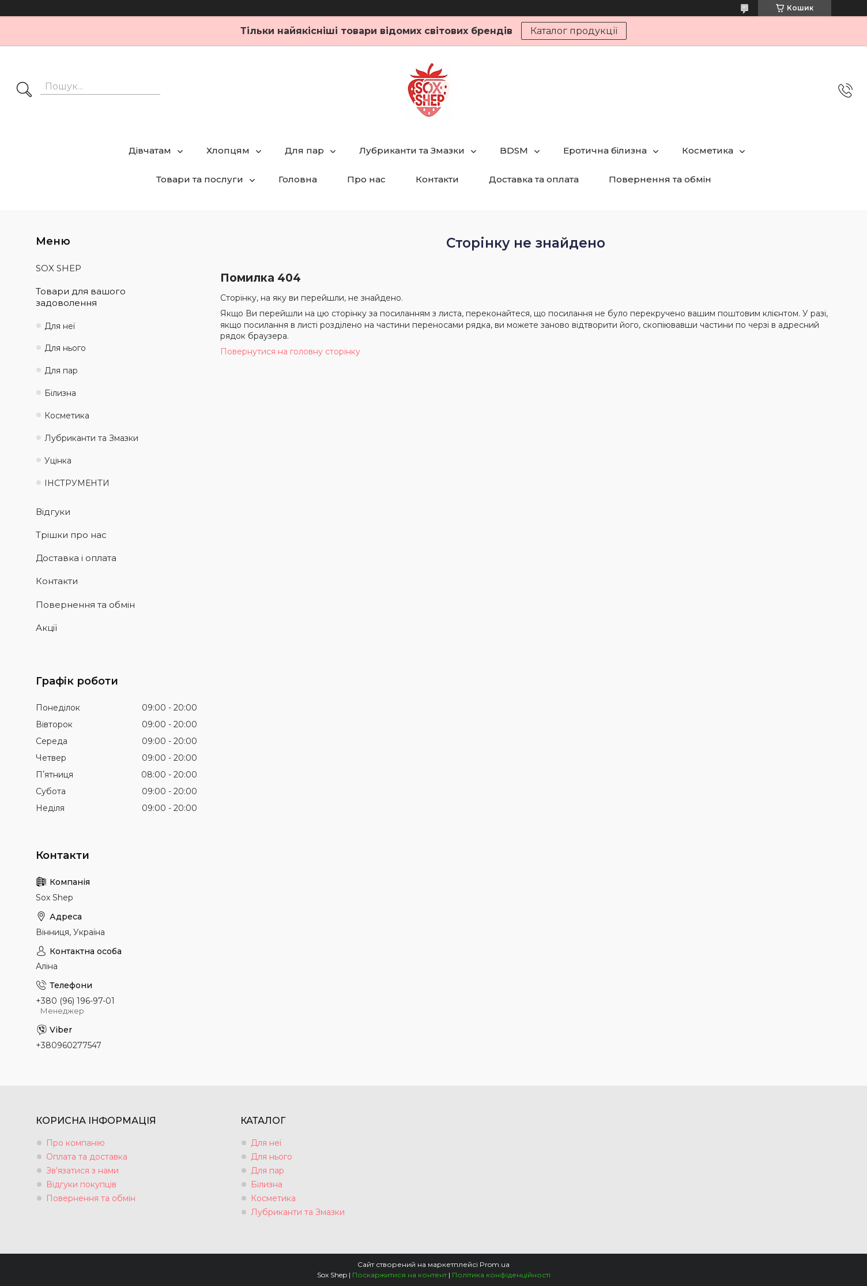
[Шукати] (24, 91)
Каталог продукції (573, 30)
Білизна (60, 393)
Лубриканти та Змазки (412, 150)
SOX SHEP (58, 268)
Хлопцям (228, 150)
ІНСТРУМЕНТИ (77, 483)
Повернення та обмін (660, 179)
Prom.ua (495, 1264)
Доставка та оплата (534, 179)
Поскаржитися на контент (399, 1274)
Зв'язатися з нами (82, 1170)
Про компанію (75, 1143)
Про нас (366, 179)
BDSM (514, 150)
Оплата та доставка (86, 1157)
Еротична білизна (605, 150)
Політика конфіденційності (501, 1274)
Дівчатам (150, 150)
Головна (297, 179)
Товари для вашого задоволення (81, 297)
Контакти (437, 179)
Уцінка (57, 460)
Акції (46, 627)
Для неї (59, 326)
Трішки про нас (71, 534)
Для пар (304, 150)
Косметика (707, 150)
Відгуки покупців (81, 1184)
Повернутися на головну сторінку (290, 351)
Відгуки (53, 511)
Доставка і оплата (76, 557)
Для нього (65, 348)
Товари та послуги (199, 179)
